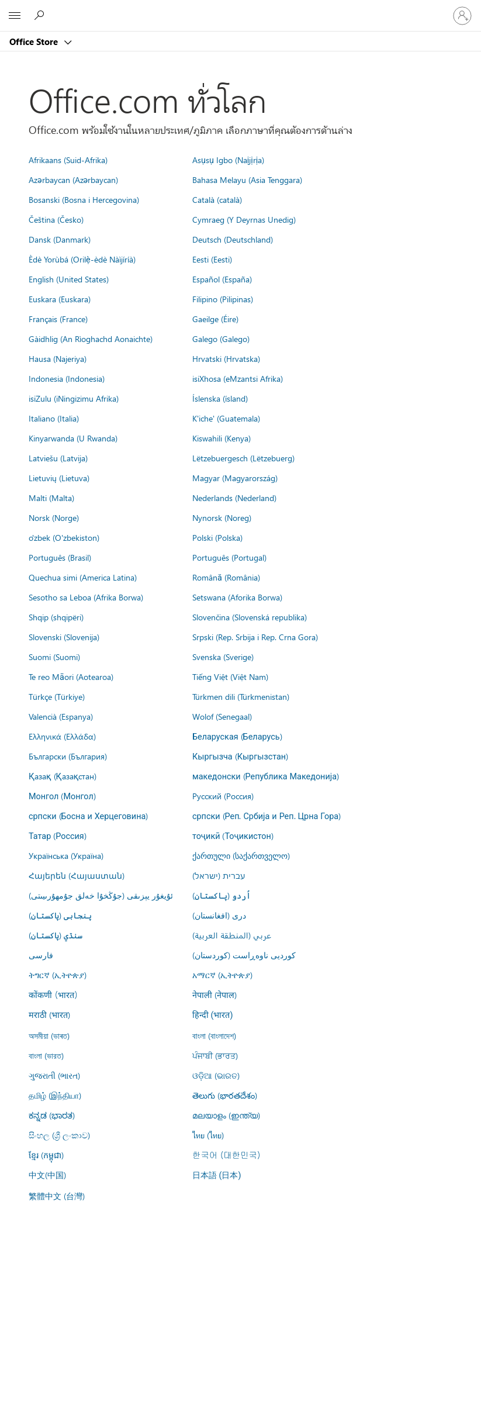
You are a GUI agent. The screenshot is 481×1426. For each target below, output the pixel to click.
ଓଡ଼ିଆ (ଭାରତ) (216, 1075)
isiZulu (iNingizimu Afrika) (74, 398)
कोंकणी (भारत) (53, 994)
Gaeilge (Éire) (215, 318)
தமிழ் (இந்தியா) (55, 1095)
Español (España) (222, 279)
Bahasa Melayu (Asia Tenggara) (247, 179)
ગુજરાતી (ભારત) (54, 1075)
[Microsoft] (240, 9)
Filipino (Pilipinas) (222, 299)
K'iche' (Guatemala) (226, 418)
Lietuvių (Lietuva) (59, 478)
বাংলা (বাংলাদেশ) (214, 1035)
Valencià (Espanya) (61, 716)
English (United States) (69, 279)
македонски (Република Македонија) (265, 776)
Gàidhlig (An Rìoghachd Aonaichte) (91, 338)
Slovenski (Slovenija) (64, 637)
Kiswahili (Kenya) (221, 438)
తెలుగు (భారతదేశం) (224, 1095)
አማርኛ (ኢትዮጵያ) (222, 974)
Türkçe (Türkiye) (57, 696)
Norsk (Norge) (54, 517)
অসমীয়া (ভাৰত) (49, 1035)
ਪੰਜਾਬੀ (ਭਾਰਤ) (215, 1055)
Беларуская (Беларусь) (237, 736)
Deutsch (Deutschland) (232, 239)
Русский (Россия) (223, 796)
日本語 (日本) (216, 1175)
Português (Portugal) (229, 557)
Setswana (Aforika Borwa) (237, 597)
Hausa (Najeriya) (57, 358)
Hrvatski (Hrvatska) (226, 358)
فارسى (41, 955)
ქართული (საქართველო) (241, 855)
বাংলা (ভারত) (46, 1055)
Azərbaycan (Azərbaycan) (73, 179)
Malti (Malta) (51, 497)
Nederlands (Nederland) (234, 497)
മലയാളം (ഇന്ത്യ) (226, 1115)
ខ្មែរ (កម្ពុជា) (46, 1155)
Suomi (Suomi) (54, 656)
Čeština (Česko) (56, 219)
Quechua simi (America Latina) (83, 577)
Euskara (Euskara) (60, 299)
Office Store (34, 41)
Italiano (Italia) (54, 418)
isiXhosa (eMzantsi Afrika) (237, 378)
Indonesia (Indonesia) (67, 378)
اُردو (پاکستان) (221, 895)
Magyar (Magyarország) (235, 478)
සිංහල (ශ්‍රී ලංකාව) (59, 1135)
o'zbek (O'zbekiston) (64, 537)
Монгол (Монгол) (62, 796)
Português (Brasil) (60, 557)
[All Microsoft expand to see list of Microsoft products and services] (15, 16)
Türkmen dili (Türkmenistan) (240, 696)
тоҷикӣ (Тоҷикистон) (233, 835)
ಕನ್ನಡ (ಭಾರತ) (52, 1115)
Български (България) (68, 756)
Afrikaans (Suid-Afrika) (68, 159)
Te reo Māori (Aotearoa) (71, 676)
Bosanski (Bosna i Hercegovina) (84, 199)
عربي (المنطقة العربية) (231, 935)
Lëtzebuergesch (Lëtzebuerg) (243, 458)
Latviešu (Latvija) (58, 458)
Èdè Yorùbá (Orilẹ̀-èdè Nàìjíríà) (82, 259)
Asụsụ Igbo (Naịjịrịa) (228, 159)
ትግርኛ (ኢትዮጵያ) (57, 974)
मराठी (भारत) (49, 1014)
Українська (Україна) (66, 855)
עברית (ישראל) (218, 875)
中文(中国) (47, 1174)
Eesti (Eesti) (212, 259)
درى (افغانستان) (219, 915)
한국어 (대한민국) (226, 1155)
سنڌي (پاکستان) (55, 935)
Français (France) (58, 318)
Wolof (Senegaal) (222, 716)
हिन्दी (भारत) (212, 1015)
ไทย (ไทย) (208, 1135)
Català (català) (217, 199)
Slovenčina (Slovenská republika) (249, 617)
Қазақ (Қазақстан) (62, 776)
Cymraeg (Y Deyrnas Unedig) (244, 219)
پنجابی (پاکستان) (60, 915)
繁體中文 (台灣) (57, 1195)
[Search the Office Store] (41, 15)
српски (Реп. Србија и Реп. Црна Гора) (266, 815)
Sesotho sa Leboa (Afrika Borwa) (86, 597)
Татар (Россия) (57, 835)
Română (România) (226, 577)
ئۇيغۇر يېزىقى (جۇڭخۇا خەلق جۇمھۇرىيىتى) (101, 895)
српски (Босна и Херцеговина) (88, 815)
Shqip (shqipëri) (56, 617)
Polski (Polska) (217, 537)
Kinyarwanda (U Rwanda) (73, 438)
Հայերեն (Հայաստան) (76, 875)
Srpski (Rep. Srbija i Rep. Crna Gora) (255, 637)
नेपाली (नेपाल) (214, 994)
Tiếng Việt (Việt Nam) (230, 676)
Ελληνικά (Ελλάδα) (62, 736)
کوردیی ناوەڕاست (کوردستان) (244, 955)
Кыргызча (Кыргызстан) (240, 756)
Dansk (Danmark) (60, 239)
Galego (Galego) (221, 338)
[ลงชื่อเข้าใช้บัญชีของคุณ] (462, 16)
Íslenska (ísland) (220, 398)
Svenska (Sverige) (223, 656)
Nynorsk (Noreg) (221, 517)
